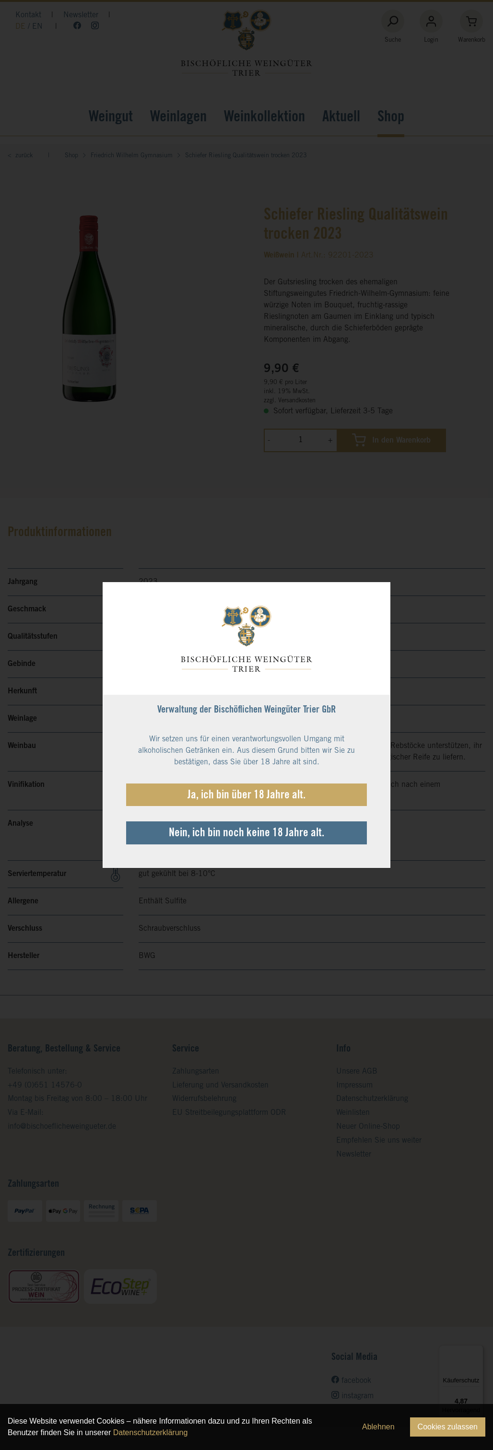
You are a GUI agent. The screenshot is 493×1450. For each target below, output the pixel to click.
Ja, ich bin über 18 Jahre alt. (246, 796)
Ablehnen (378, 1427)
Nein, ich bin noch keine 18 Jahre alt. (246, 834)
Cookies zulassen (448, 1427)
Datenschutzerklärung (150, 1432)
